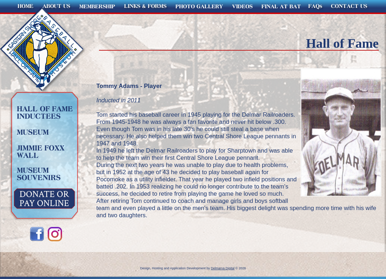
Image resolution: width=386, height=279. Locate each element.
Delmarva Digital (223, 268)
